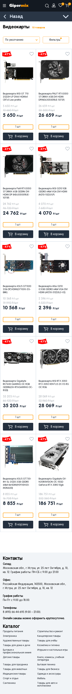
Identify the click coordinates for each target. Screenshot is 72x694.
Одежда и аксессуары (49, 674)
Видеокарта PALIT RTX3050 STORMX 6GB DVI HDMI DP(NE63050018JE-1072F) (53, 97)
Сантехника (9, 683)
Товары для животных (15, 669)
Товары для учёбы (47, 641)
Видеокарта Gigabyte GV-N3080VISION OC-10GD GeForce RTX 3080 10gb (52, 482)
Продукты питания (13, 631)
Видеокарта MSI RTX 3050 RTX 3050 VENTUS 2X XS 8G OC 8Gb (54, 384)
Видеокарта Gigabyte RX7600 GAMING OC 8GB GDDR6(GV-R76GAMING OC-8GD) (18, 386)
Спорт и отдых (10, 678)
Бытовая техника (46, 665)
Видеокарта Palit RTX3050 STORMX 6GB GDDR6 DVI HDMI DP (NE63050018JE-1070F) (17, 193)
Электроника (10, 636)
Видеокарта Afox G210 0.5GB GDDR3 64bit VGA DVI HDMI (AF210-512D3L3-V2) (53, 289)
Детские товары (11, 657)
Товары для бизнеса (48, 669)
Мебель (41, 678)
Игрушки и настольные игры (52, 650)
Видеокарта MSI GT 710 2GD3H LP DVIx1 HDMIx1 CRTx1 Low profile (15, 97)
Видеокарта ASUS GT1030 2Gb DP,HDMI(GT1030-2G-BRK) (17, 289)
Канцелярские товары (49, 636)
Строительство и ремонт (50, 631)
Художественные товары (16, 641)
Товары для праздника (15, 665)
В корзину (18, 136)
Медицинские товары (14, 674)
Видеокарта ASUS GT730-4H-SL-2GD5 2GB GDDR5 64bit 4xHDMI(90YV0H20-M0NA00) (17, 483)
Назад (16, 16)
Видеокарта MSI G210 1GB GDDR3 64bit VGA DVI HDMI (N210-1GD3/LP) (53, 192)
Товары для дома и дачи (16, 645)
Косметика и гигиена (48, 645)
